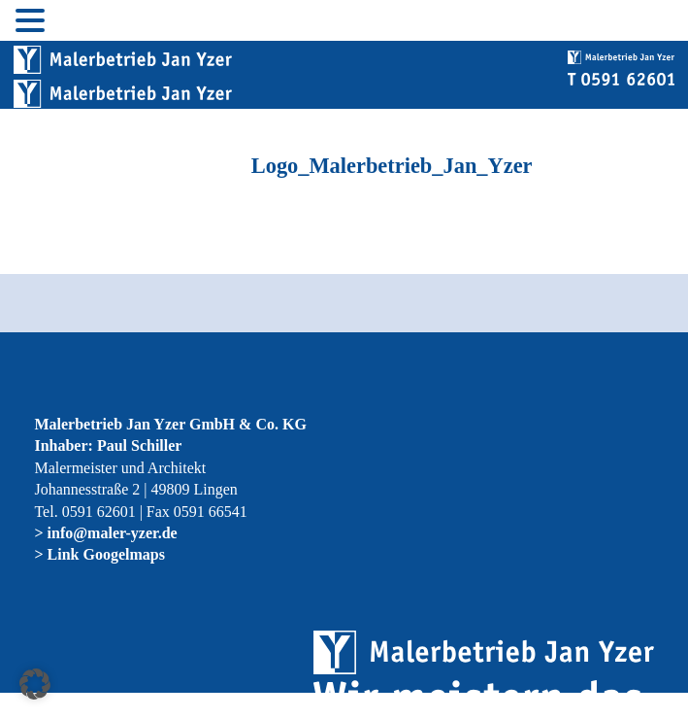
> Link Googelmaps (99, 554)
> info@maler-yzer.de (105, 533)
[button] (35, 684)
